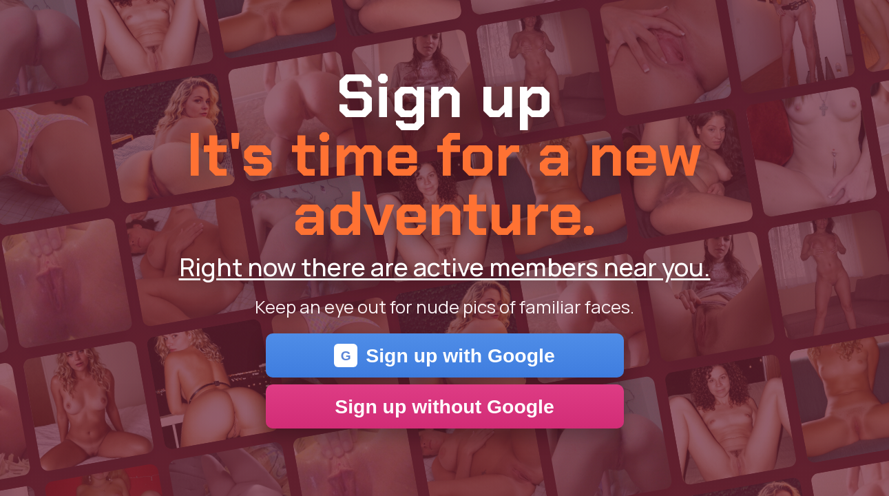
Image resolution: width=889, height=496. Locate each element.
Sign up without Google (444, 406)
